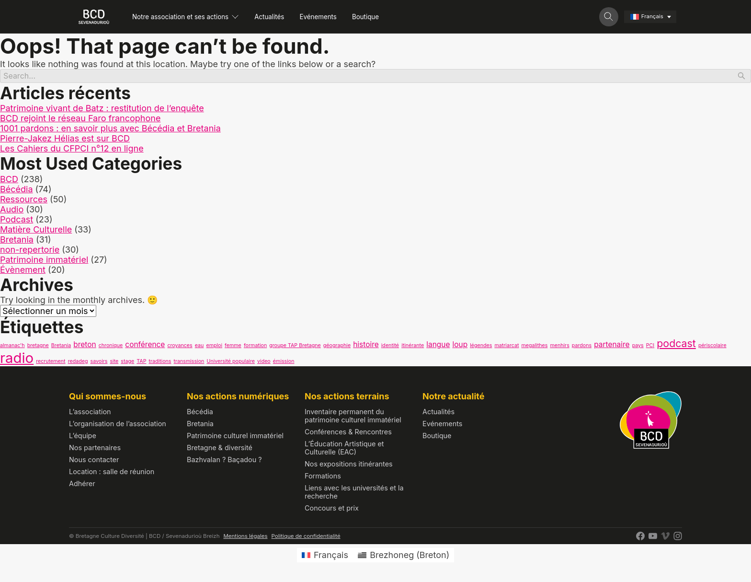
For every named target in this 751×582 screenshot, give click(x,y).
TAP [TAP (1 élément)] (141, 363)
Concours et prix (332, 509)
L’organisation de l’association (117, 425)
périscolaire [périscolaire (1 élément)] (712, 347)
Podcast (16, 221)
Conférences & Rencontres (348, 433)
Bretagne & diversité (219, 449)
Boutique (392, 17)
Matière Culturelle (36, 231)
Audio (11, 211)
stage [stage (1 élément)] (127, 363)
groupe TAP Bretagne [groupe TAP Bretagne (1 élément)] (295, 347)
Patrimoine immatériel (44, 261)
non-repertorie (29, 251)
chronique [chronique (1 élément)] (111, 347)
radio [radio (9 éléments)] (17, 359)
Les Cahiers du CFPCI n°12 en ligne (72, 150)
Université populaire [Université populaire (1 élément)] (230, 363)
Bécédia (16, 191)
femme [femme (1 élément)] (233, 347)
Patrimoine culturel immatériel (235, 437)
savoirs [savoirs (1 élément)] (99, 363)
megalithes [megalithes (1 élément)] (534, 347)
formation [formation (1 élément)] (255, 347)
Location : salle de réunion (111, 473)
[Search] (375, 77)
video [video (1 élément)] (264, 363)
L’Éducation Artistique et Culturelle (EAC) (344, 449)
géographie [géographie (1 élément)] (337, 347)
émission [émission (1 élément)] (284, 363)
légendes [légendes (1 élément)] (481, 347)
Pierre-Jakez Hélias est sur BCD (65, 140)
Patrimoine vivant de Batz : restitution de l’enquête (102, 110)
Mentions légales (245, 537)
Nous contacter (94, 461)
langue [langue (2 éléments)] (438, 345)
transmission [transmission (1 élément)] (189, 363)
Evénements (339, 17)
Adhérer (82, 485)
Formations (323, 477)
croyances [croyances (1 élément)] (179, 347)
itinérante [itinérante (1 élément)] (412, 347)
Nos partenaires (95, 449)
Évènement (23, 271)
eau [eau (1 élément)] (199, 347)
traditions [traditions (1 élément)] (160, 363)
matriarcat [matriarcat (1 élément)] (506, 347)
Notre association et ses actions (191, 17)
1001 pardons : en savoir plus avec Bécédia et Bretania (110, 130)
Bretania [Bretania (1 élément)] (61, 347)
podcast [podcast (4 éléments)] (676, 344)
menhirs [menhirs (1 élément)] (559, 347)
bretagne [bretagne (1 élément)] (38, 347)
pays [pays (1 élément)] (638, 347)
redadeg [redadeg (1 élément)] (78, 363)
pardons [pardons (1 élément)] (582, 347)
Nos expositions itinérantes (349, 465)
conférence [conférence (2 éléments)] (145, 345)
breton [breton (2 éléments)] (84, 345)
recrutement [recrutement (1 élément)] (50, 363)
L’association (90, 413)
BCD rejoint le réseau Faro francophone (80, 120)
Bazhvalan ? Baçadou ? (224, 461)
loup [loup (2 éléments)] (459, 345)
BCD (9, 180)
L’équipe (82, 437)
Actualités (284, 17)
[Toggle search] (608, 16)
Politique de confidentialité (306, 537)
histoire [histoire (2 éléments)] (366, 345)
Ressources (23, 201)
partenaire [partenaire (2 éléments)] (611, 345)
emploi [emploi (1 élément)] (214, 347)
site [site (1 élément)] (114, 363)
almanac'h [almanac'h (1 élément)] (12, 347)
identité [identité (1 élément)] (390, 347)
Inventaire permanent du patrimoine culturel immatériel (353, 417)
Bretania (17, 241)
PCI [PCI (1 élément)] (650, 347)
